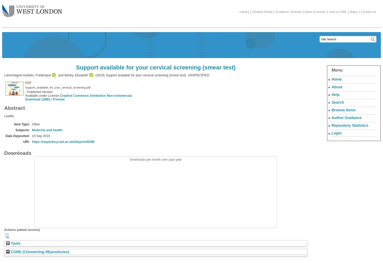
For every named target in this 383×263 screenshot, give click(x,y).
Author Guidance (347, 118)
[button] (7, 236)
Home (337, 79)
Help (336, 95)
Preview (59, 99)
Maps (354, 12)
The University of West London (32, 8)
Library (244, 12)
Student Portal (262, 12)
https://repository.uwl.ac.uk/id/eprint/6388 (63, 142)
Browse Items (344, 110)
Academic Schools (288, 12)
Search (338, 102)
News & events (315, 12)
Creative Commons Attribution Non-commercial (96, 96)
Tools (13, 244)
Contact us (368, 12)
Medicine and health (47, 130)
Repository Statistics (350, 125)
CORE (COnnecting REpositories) (37, 252)
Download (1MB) (37, 99)
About (337, 87)
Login (337, 133)
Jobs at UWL (338, 12)
